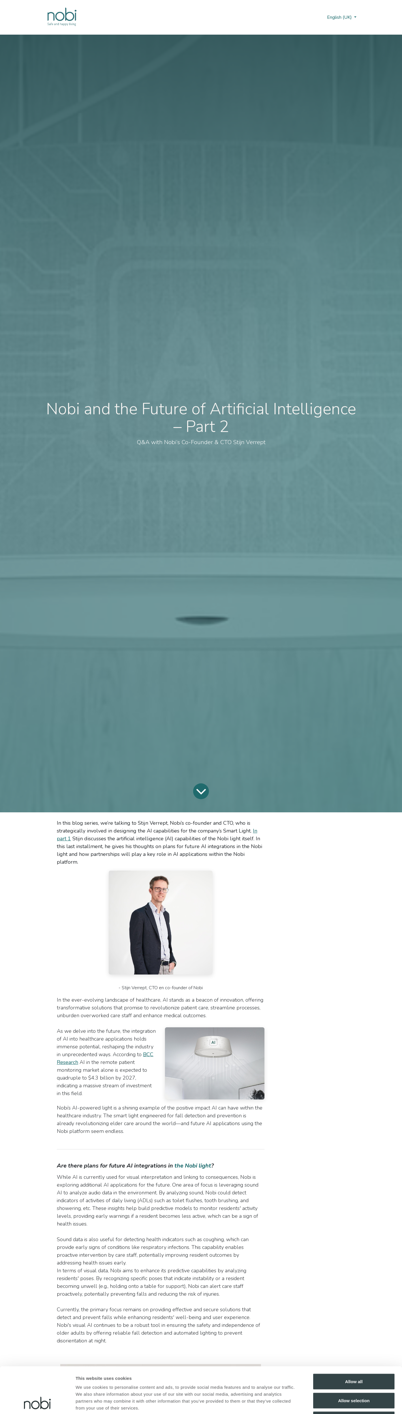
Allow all (354, 1338)
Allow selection (353, 1357)
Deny (354, 1376)
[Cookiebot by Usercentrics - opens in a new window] (37, 1402)
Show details (302, 1402)
